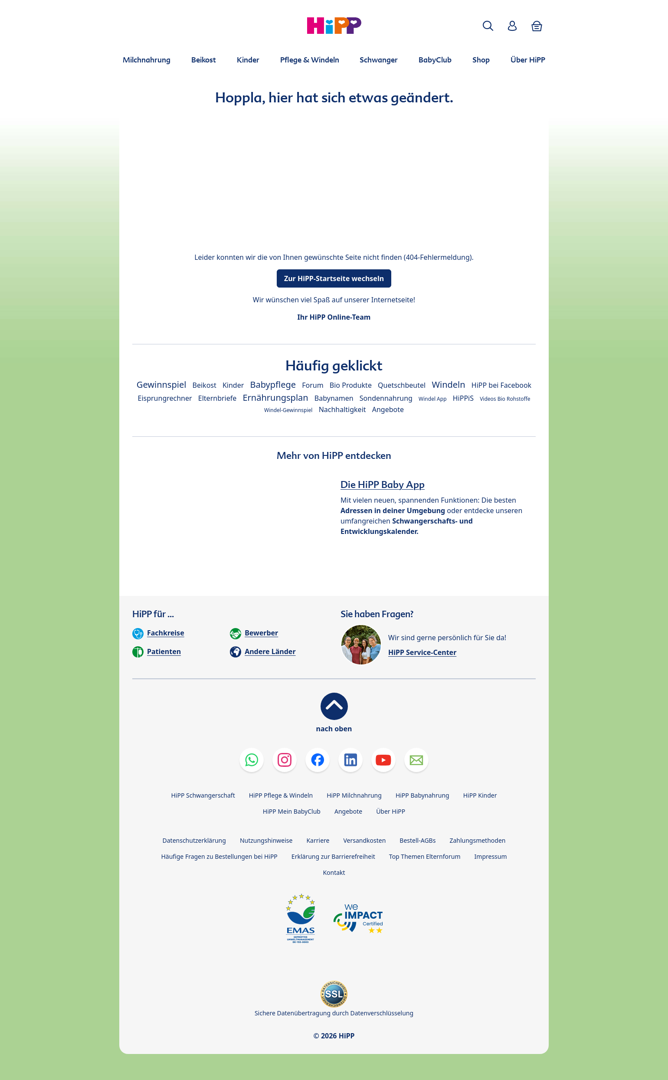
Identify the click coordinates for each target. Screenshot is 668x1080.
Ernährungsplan (275, 397)
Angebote (388, 409)
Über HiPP (390, 811)
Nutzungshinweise (266, 840)
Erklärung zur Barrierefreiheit (333, 856)
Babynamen (334, 398)
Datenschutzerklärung (194, 840)
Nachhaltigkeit (342, 409)
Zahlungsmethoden (477, 840)
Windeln (448, 384)
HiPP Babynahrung (422, 795)
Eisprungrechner (165, 398)
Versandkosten (364, 840)
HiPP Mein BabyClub (292, 811)
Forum (312, 385)
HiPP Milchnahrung (354, 795)
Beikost (204, 385)
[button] (488, 26)
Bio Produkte (351, 385)
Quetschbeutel (402, 385)
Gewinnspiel (162, 384)
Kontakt (334, 872)
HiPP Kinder (480, 795)
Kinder (233, 385)
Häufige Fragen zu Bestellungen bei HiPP (219, 856)
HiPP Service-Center (422, 652)
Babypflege (273, 384)
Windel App (432, 399)
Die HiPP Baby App (383, 484)
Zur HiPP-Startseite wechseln (334, 278)
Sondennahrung (386, 398)
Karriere (317, 840)
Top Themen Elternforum (425, 856)
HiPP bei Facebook (501, 385)
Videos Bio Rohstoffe (505, 399)
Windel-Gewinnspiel (288, 410)
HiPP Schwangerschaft (203, 795)
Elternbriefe (217, 398)
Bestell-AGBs (417, 840)
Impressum (491, 856)
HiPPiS (463, 398)
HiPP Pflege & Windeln (281, 795)
